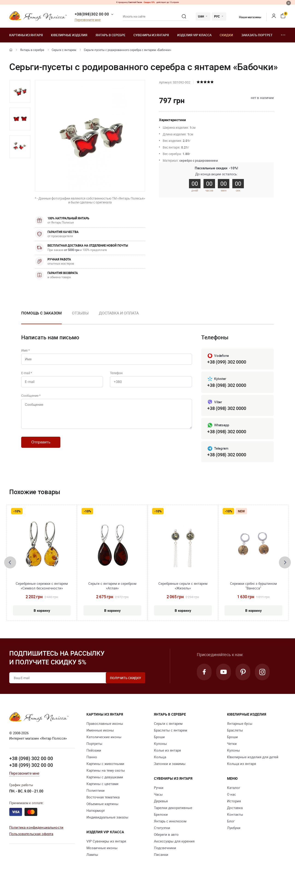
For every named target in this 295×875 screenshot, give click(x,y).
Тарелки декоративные (173, 807)
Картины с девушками (104, 777)
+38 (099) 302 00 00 (31, 765)
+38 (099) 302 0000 (226, 362)
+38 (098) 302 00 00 (31, 758)
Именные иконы (100, 730)
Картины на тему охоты (105, 770)
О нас (231, 794)
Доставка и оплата (119, 313)
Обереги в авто (166, 834)
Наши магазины (247, 17)
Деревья (161, 801)
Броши (159, 737)
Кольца (160, 757)
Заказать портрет (257, 35)
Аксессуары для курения (174, 841)
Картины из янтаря (26, 35)
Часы (158, 794)
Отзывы (80, 313)
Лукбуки (233, 827)
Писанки (161, 854)
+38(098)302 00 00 (92, 14)
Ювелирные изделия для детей (252, 757)
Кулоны (160, 743)
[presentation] (10, 562)
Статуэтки (162, 827)
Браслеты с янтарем (170, 730)
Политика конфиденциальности (36, 827)
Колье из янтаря (167, 750)
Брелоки (161, 814)
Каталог (233, 787)
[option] (19, 91)
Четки (232, 743)
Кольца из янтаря (241, 763)
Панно (91, 757)
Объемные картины (102, 803)
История (234, 801)
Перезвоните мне (87, 20)
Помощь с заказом (41, 313)
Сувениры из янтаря (151, 35)
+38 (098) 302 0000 (226, 385)
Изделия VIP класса (194, 35)
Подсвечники (165, 847)
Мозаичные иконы (102, 847)
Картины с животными (105, 763)
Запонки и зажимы (170, 763)
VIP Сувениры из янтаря (106, 841)
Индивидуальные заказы (107, 817)
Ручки (158, 787)
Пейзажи (93, 750)
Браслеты (235, 730)
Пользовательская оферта (31, 833)
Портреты (94, 743)
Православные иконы (104, 723)
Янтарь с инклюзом (170, 821)
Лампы (92, 854)
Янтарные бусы (239, 723)
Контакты (235, 814)
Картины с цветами (102, 783)
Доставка (235, 807)
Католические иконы (103, 737)
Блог (231, 821)
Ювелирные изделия (69, 35)
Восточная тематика (103, 797)
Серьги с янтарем (64, 50)
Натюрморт (95, 810)
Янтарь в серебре (110, 35)
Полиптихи (95, 790)
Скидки (226, 35)
